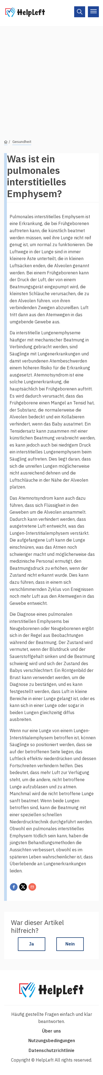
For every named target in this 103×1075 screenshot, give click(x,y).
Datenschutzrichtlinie (51, 1050)
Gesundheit (21, 141)
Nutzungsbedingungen (51, 1040)
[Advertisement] (51, 77)
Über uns (51, 1031)
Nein (70, 944)
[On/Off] (79, 11)
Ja (31, 944)
